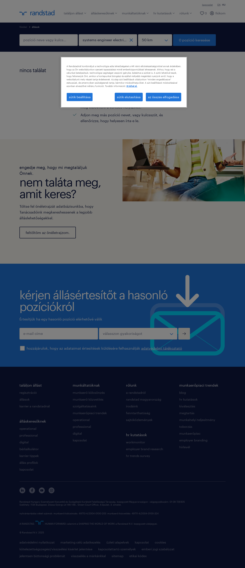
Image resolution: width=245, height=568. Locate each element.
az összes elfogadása (163, 97)
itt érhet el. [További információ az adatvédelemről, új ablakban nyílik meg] (131, 86)
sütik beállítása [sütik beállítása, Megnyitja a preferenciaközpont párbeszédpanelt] (80, 97)
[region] (124, 82)
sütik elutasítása (129, 97)
